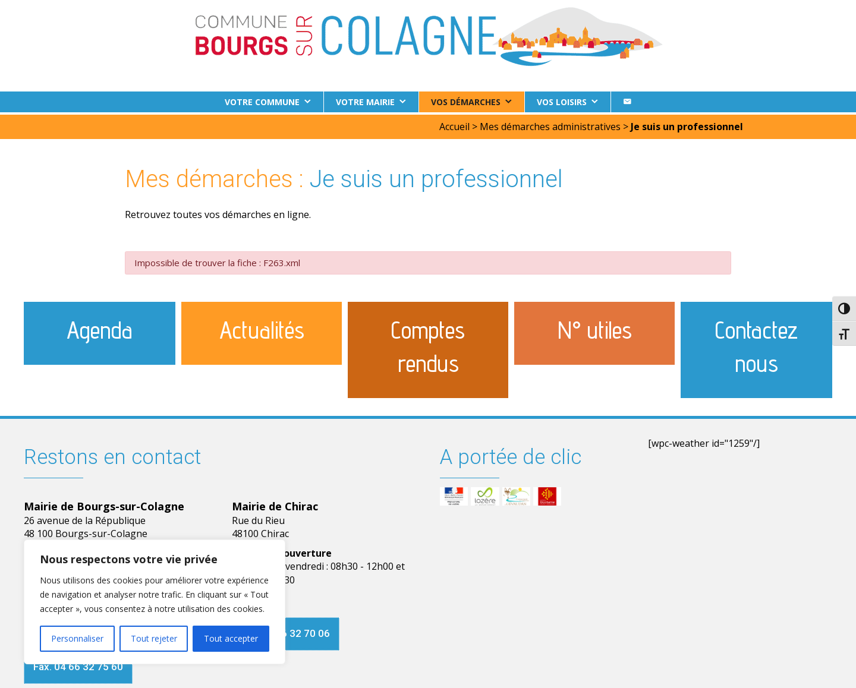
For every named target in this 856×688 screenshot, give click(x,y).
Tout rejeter (154, 638)
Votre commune (262, 102)
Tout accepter (231, 638)
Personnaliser (77, 638)
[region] (154, 601)
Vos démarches (466, 102)
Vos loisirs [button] (562, 102)
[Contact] (627, 101)
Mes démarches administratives (550, 124)
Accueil (454, 124)
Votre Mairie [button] (365, 102)
